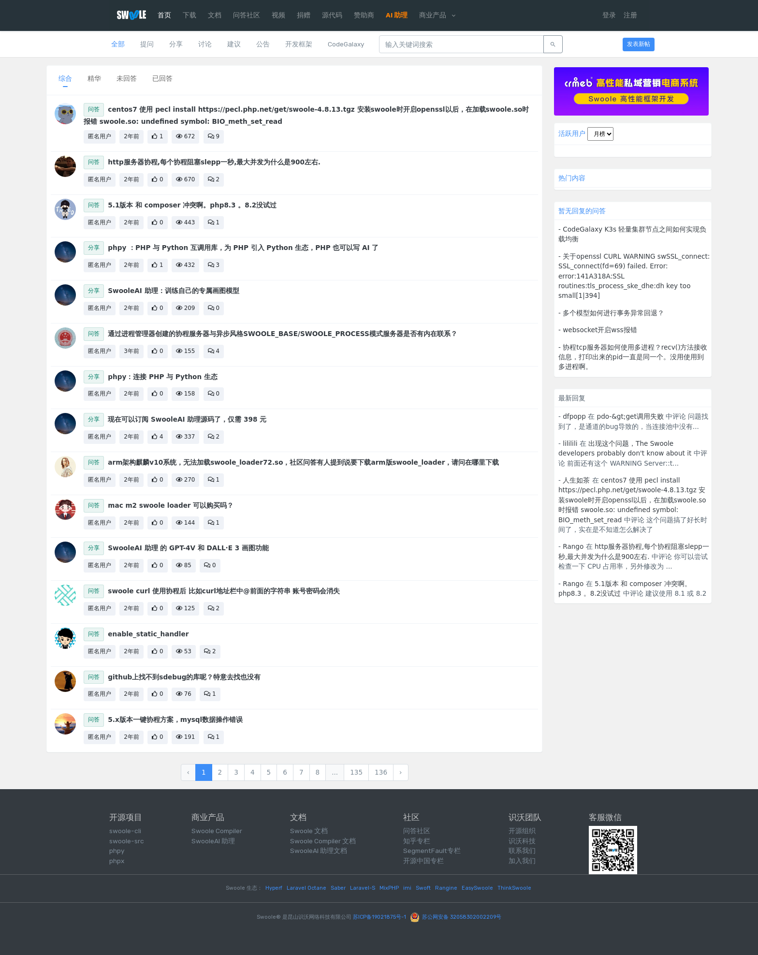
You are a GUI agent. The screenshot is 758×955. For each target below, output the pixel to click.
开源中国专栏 (423, 861)
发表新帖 (638, 44)
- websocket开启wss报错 (597, 330)
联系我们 (522, 850)
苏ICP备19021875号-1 (379, 917)
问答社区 (246, 15)
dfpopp (574, 416)
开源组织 (522, 831)
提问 (147, 44)
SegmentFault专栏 (432, 850)
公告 (263, 44)
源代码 (332, 15)
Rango (573, 546)
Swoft (423, 888)
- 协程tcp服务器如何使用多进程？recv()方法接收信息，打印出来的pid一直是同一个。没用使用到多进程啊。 (632, 357)
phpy (116, 850)
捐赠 (303, 15)
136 (381, 772)
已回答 (162, 78)
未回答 (127, 78)
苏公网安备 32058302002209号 (455, 917)
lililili (570, 443)
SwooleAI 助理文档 (318, 850)
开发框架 (298, 44)
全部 (118, 44)
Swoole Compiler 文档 (323, 841)
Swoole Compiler (216, 831)
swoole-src (126, 841)
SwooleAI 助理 (213, 841)
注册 (630, 15)
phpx (116, 861)
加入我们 (522, 861)
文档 (214, 15)
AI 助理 (397, 15)
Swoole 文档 (309, 831)
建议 (234, 44)
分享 (176, 44)
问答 (94, 109)
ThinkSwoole (514, 888)
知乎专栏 (416, 841)
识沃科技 (522, 841)
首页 (164, 15)
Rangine (446, 888)
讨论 (205, 44)
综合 (65, 78)
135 (356, 772)
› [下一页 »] (400, 772)
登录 (609, 15)
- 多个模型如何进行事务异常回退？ (611, 313)
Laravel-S (362, 888)
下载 (189, 15)
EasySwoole (477, 888)
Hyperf (273, 888)
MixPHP (389, 888)
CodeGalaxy (346, 44)
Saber (338, 888)
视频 (278, 15)
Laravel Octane (306, 888)
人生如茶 (576, 480)
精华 (94, 78)
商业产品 (437, 15)
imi (407, 888)
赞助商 (364, 15)
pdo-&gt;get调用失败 (630, 416)
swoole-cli (125, 831)
